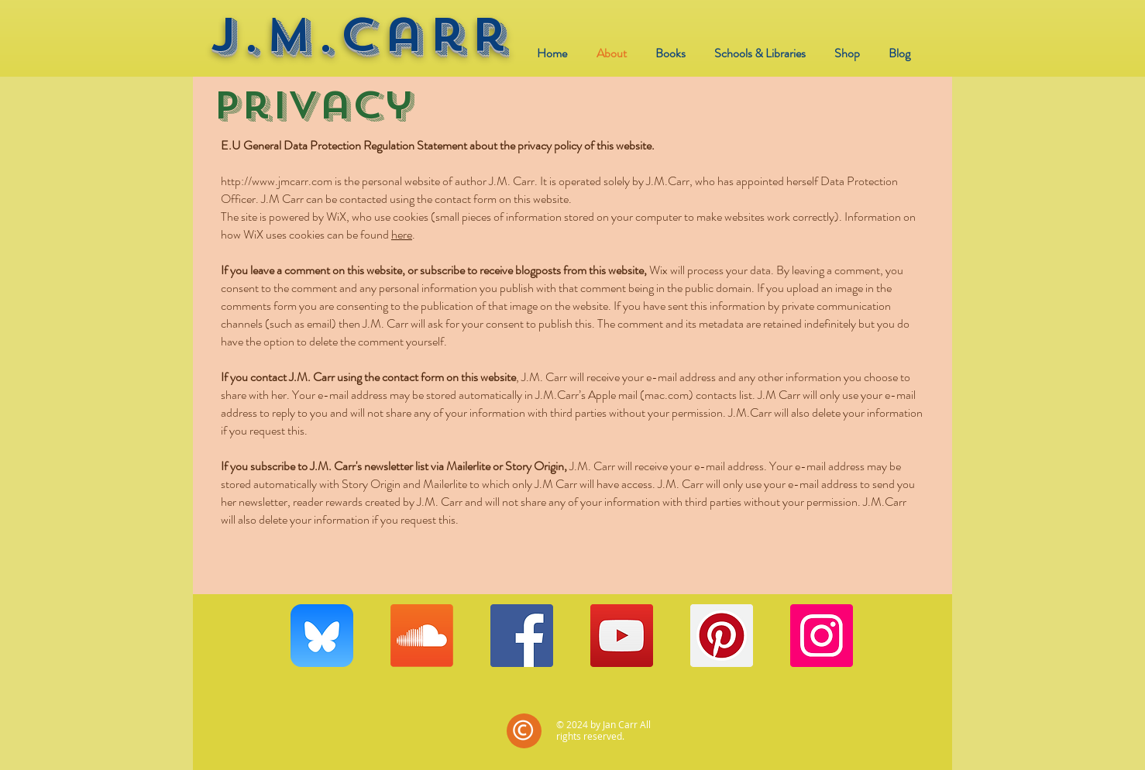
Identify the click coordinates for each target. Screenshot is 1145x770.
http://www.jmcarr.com (276, 181)
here (401, 234)
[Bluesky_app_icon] (322, 635)
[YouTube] (621, 635)
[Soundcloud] (421, 635)
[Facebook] (521, 635)
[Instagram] (821, 635)
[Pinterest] (721, 635)
